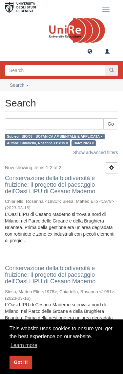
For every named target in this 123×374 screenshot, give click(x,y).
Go (111, 124)
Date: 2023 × (83, 143)
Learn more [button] (23, 345)
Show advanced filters (95, 152)
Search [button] (19, 85)
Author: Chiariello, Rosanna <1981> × (37, 143)
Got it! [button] (21, 362)
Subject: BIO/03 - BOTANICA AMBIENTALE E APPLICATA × (54, 136)
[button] (90, 51)
